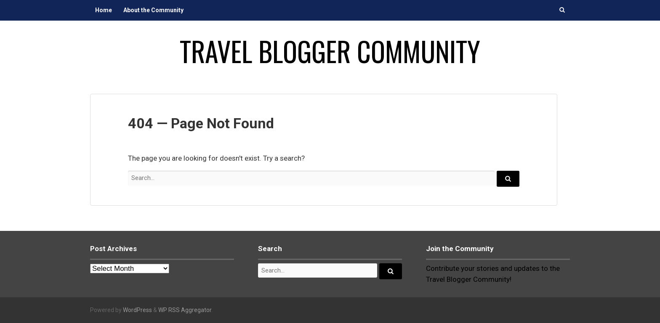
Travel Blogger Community (330, 51)
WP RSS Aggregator (184, 310)
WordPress (137, 310)
